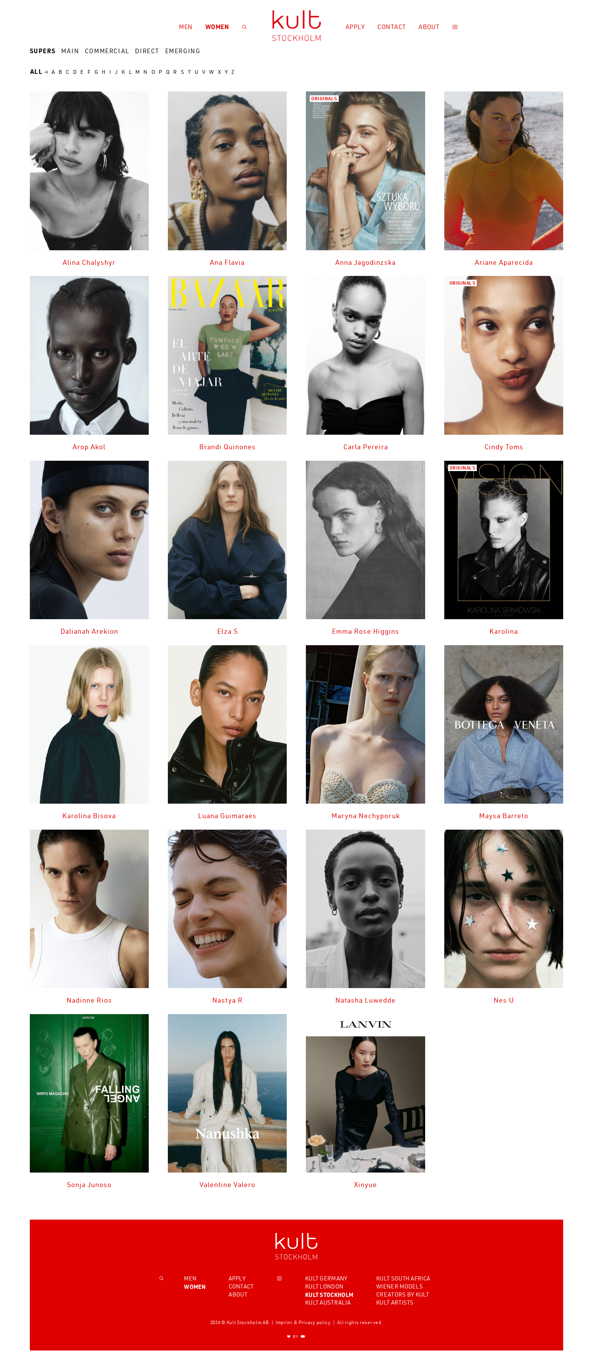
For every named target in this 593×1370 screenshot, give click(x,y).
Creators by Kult (402, 1294)
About (429, 27)
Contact (391, 27)
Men (186, 27)
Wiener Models (399, 1286)
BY (296, 1336)
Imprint (284, 1323)
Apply (355, 27)
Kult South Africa (403, 1278)
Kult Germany (326, 1278)
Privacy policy (315, 1323)
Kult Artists (395, 1302)
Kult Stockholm (329, 1294)
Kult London (324, 1286)
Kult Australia (328, 1302)
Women (217, 27)
